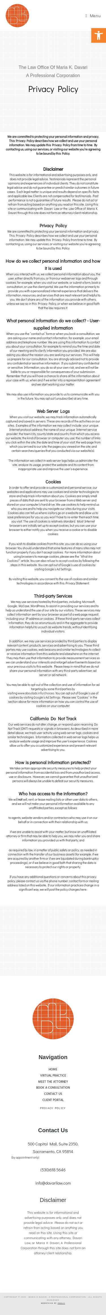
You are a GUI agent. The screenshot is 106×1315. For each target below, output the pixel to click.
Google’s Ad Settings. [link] (58, 569)
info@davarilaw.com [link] (53, 1183)
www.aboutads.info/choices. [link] (36, 693)
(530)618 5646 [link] (53, 1169)
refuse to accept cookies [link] (63, 561)
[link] (98, 35)
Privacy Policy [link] (53, 1108)
